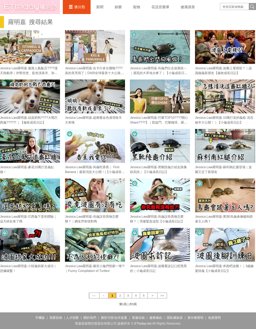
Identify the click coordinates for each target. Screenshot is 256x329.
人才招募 (72, 317)
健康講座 (188, 7)
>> (162, 295)
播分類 (79, 7)
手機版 (40, 317)
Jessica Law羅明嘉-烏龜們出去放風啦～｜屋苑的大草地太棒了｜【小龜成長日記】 (158, 72)
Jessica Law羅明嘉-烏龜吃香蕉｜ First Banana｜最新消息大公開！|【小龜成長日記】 (95, 171)
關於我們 (89, 317)
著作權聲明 (195, 317)
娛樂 (118, 7)
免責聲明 (214, 317)
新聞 (99, 7)
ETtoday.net (142, 323)
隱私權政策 (175, 317)
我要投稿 (55, 317)
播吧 (30, 7)
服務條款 (155, 317)
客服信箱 (138, 317)
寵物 (136, 7)
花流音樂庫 (160, 7)
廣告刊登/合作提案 (114, 317)
